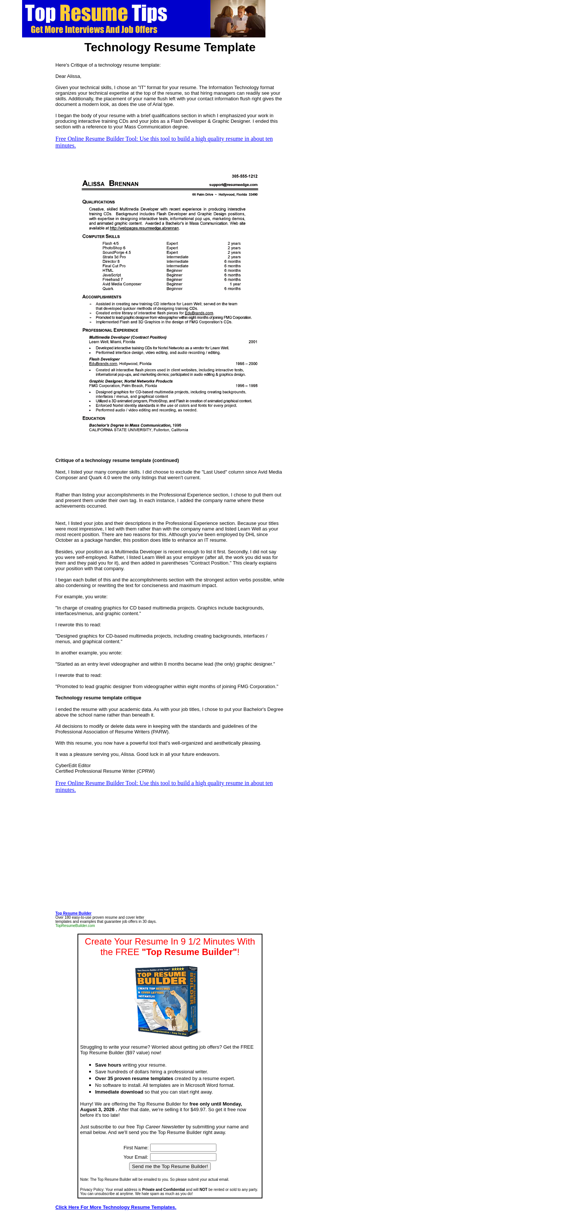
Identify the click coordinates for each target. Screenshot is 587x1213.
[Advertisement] (22, 189)
